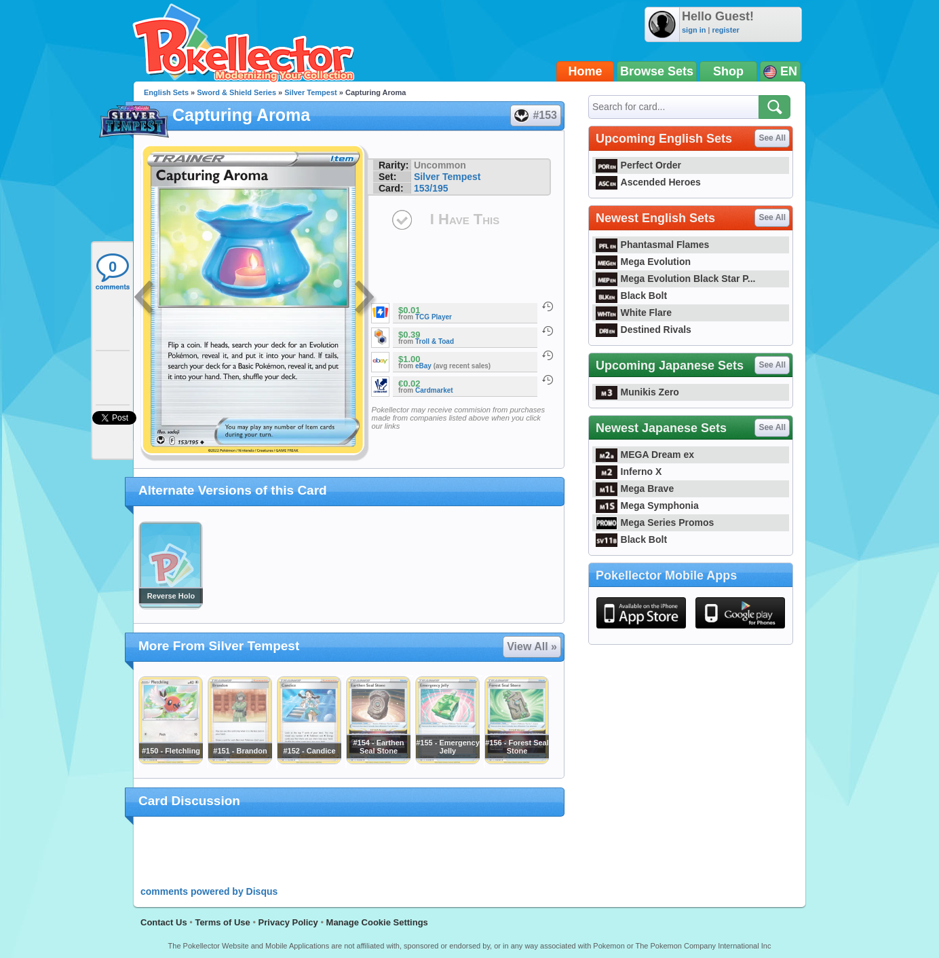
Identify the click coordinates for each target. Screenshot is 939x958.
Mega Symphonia (647, 505)
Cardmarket (434, 390)
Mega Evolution (643, 261)
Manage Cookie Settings (377, 922)
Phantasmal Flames (652, 244)
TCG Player (433, 317)
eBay (423, 366)
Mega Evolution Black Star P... (676, 278)
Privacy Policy (288, 922)
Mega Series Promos (655, 522)
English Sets (166, 92)
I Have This (464, 219)
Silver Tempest (310, 92)
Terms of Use (222, 922)
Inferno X (629, 471)
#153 (535, 115)
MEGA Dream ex (645, 454)
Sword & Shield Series (236, 92)
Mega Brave (635, 488)
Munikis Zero (637, 392)
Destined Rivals (643, 329)
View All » (532, 646)
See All (772, 138)
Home (585, 71)
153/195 (431, 188)
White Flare (634, 312)
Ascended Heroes (648, 182)
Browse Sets (656, 71)
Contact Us (163, 922)
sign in (694, 30)
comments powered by (208, 891)
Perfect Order (638, 165)
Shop (728, 71)
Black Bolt (631, 295)
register (725, 30)
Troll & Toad (434, 341)
